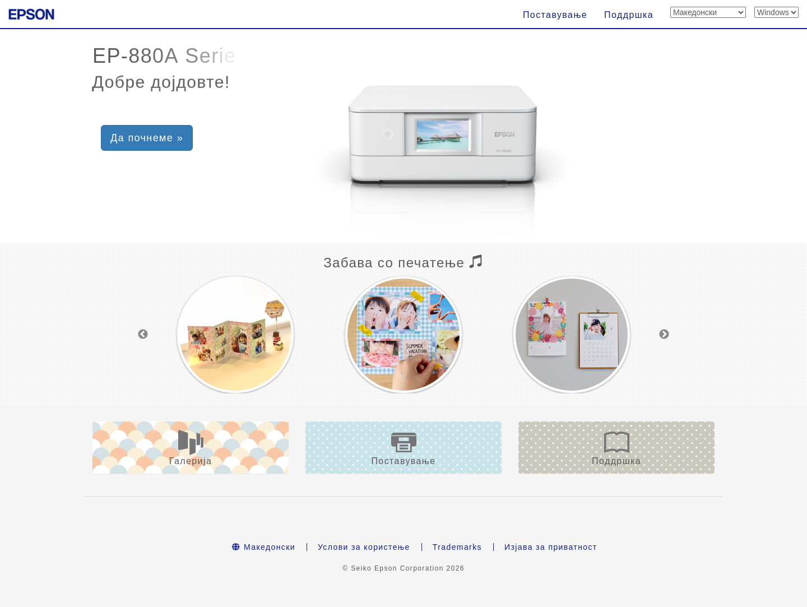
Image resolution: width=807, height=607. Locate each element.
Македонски (263, 547)
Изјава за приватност (550, 547)
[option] (235, 334)
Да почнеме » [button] (146, 137)
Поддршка (628, 15)
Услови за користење (364, 547)
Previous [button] (143, 334)
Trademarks (457, 547)
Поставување (555, 15)
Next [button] (664, 334)
